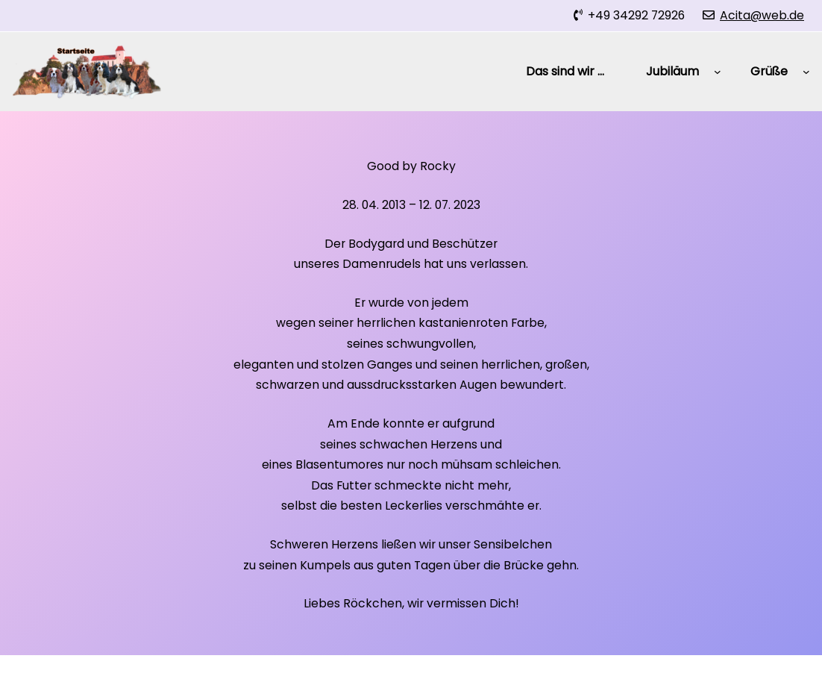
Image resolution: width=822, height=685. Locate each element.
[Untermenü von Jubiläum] (717, 71)
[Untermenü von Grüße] (806, 71)
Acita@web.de (762, 15)
